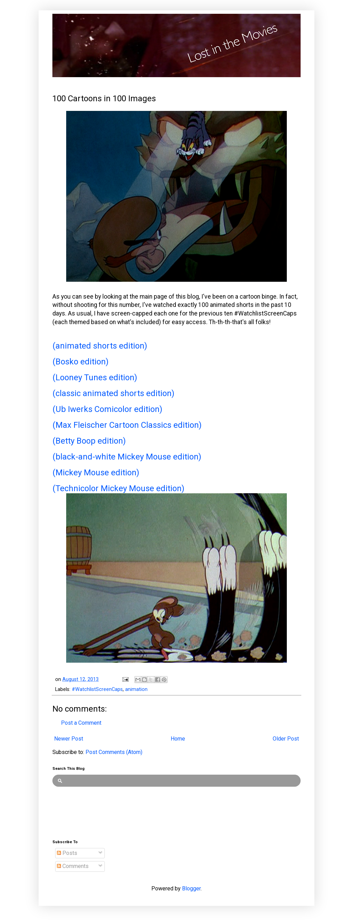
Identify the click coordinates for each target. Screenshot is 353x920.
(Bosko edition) (80, 361)
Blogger (191, 888)
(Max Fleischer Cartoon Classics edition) (127, 425)
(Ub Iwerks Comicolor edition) (107, 409)
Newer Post (68, 738)
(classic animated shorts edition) (113, 393)
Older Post (286, 738)
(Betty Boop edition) (89, 441)
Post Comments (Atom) (113, 752)
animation (136, 689)
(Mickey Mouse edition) (95, 472)
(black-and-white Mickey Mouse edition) (126, 457)
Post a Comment (81, 723)
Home (178, 738)
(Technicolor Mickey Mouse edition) (118, 488)
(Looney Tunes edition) (94, 377)
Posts (67, 853)
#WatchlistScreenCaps (97, 689)
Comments (73, 866)
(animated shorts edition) (99, 346)
